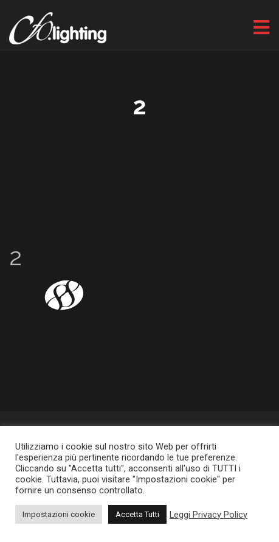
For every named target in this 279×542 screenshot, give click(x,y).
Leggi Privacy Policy (208, 514)
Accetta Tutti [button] (137, 514)
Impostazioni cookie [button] (58, 514)
